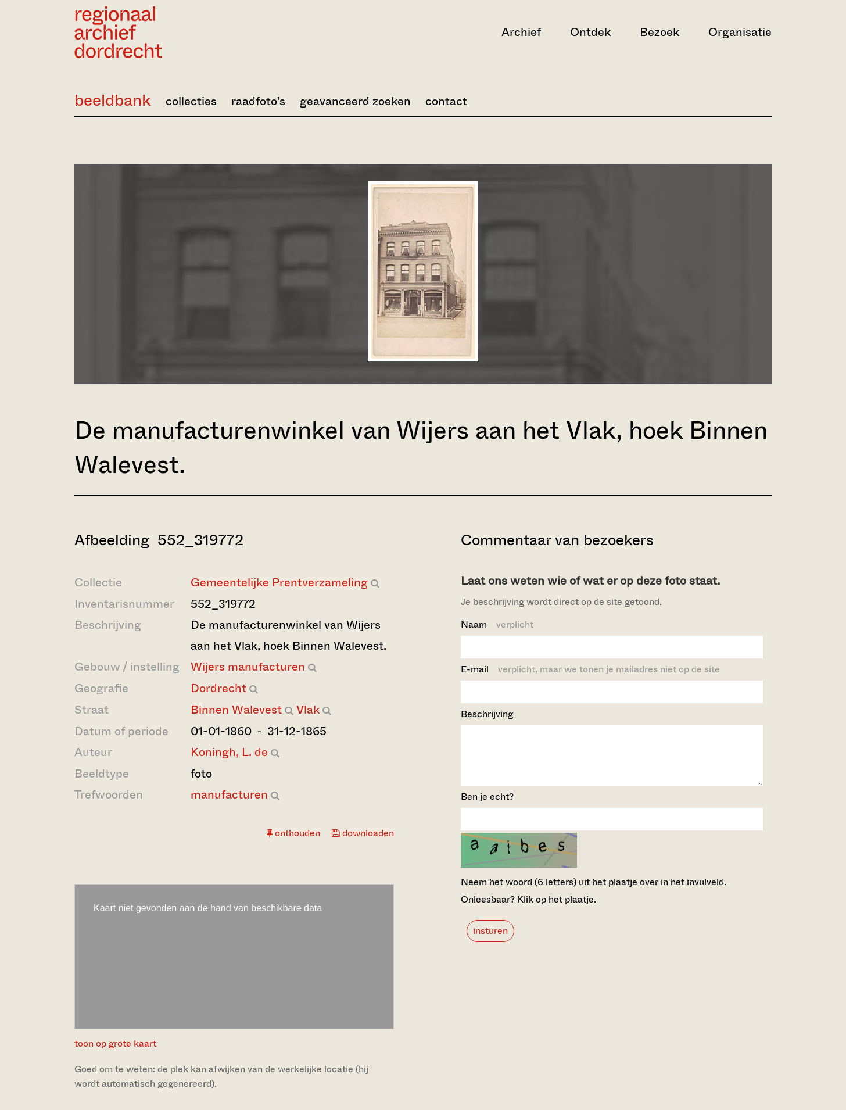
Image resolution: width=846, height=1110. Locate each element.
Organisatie (740, 32)
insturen (490, 941)
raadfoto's (258, 101)
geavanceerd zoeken (355, 101)
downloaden (363, 833)
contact (446, 101)
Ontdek (590, 32)
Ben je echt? (487, 807)
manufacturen (229, 794)
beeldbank (112, 100)
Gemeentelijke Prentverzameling (279, 582)
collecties (191, 101)
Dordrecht (218, 688)
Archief (521, 32)
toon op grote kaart (115, 1043)
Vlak (308, 709)
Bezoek (659, 32)
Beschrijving (487, 714)
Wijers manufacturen (248, 666)
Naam (497, 624)
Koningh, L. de (229, 752)
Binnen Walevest (236, 709)
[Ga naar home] (179, 32)
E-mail (590, 669)
